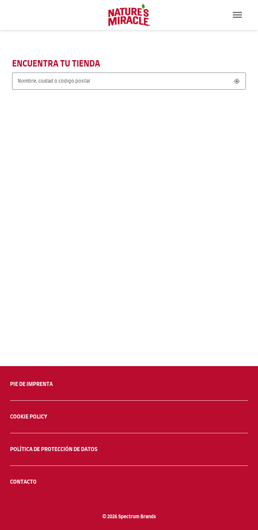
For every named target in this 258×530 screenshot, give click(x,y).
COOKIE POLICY (28, 416)
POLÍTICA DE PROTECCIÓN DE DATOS (53, 449)
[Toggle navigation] (237, 15)
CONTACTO (23, 482)
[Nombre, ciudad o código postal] (121, 81)
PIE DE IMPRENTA (31, 384)
